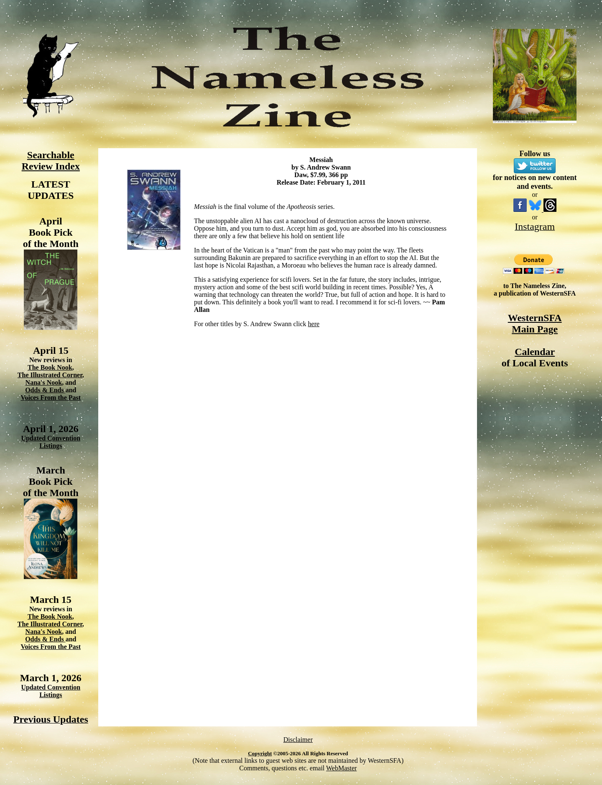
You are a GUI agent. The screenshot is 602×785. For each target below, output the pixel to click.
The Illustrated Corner (50, 374)
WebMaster (341, 768)
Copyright (260, 753)
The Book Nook (50, 367)
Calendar (535, 351)
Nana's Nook (44, 382)
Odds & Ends (45, 390)
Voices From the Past (51, 397)
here (314, 323)
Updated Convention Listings (50, 442)
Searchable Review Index (51, 160)
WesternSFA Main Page (535, 323)
